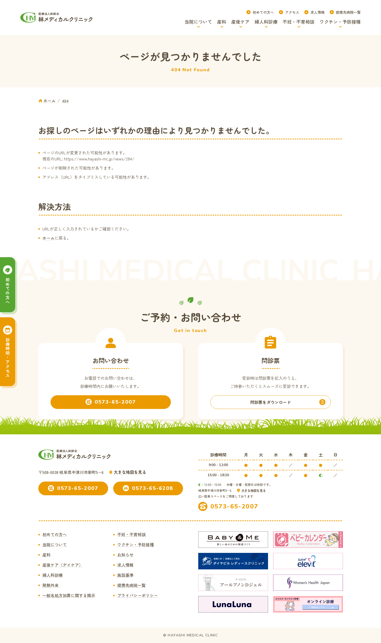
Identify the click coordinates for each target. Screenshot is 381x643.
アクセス (292, 12)
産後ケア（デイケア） (62, 565)
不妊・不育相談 (131, 534)
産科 (46, 555)
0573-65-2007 (234, 506)
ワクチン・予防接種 (135, 544)
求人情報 (317, 12)
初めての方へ (263, 12)
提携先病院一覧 (348, 12)
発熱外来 (50, 585)
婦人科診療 (52, 575)
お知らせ (125, 555)
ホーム (48, 238)
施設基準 (125, 575)
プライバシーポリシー (137, 595)
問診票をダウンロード (270, 402)
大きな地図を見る (130, 472)
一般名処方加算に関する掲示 (68, 595)
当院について (54, 544)
